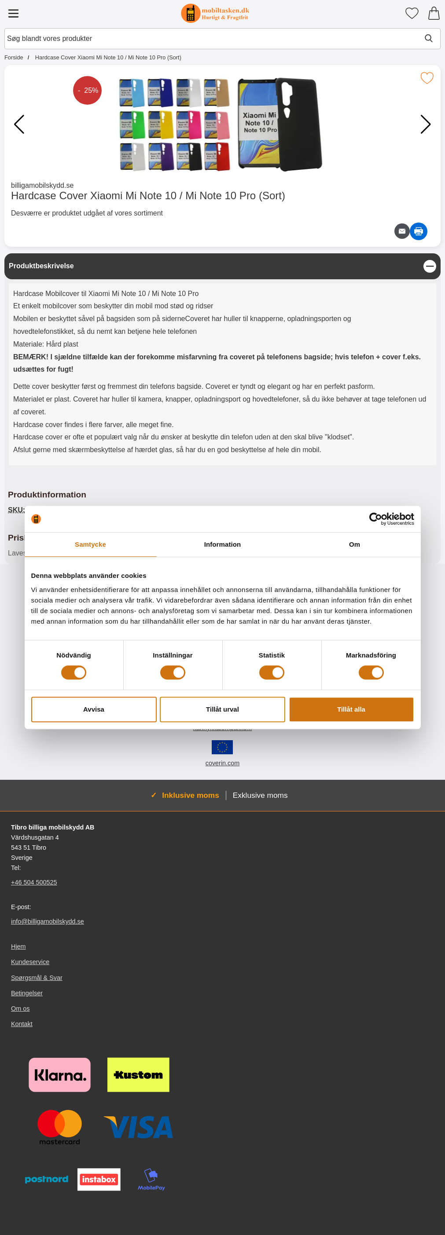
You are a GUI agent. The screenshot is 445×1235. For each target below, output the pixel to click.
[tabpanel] (222, 361)
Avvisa (93, 709)
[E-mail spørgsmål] (402, 231)
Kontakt (22, 1023)
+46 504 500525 (34, 882)
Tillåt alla (351, 709)
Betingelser (27, 993)
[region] (222, 266)
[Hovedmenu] (13, 13)
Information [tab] (222, 544)
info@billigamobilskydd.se (47, 921)
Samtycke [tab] (90, 544)
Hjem (18, 946)
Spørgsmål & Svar (37, 977)
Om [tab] (354, 544)
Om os (20, 1008)
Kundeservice (30, 961)
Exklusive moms (260, 795)
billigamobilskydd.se (42, 185)
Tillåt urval (222, 709)
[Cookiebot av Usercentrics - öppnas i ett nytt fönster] (375, 519)
